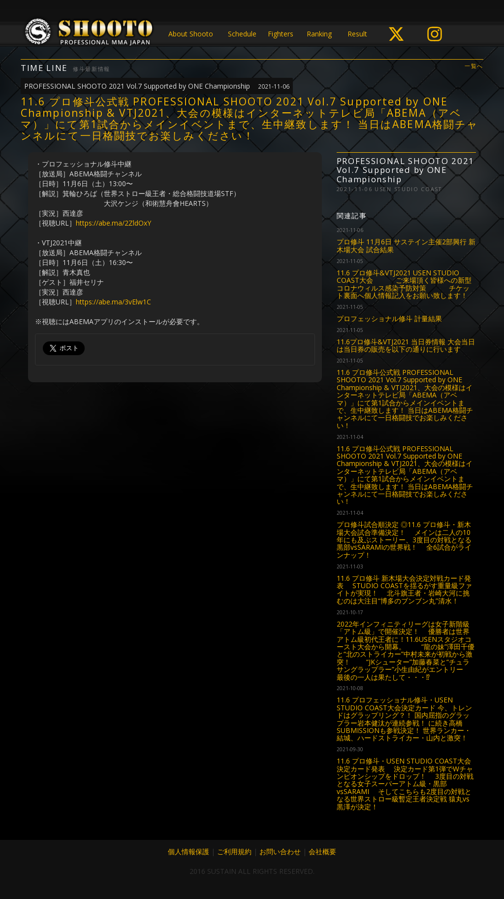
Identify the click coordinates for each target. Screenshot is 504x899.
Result (357, 33)
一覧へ (474, 66)
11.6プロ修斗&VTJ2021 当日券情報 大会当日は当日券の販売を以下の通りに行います (406, 345)
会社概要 (322, 851)
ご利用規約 (234, 851)
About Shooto (190, 33)
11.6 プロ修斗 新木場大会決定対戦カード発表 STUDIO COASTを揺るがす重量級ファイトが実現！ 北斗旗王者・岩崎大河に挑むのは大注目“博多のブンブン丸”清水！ (404, 589)
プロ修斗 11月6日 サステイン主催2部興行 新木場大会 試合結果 (406, 245)
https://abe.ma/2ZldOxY (113, 223)
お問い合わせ (280, 851)
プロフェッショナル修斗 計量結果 (389, 318)
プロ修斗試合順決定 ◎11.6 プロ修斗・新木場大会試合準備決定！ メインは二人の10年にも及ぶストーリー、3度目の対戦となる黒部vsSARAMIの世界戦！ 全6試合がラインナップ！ (404, 540)
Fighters (280, 33)
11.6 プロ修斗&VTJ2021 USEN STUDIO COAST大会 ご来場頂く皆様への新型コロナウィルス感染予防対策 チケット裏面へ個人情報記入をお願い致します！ (404, 284)
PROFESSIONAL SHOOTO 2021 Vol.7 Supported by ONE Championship (156, 86)
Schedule (242, 33)
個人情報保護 (188, 851)
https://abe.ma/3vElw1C (113, 301)
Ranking (319, 33)
